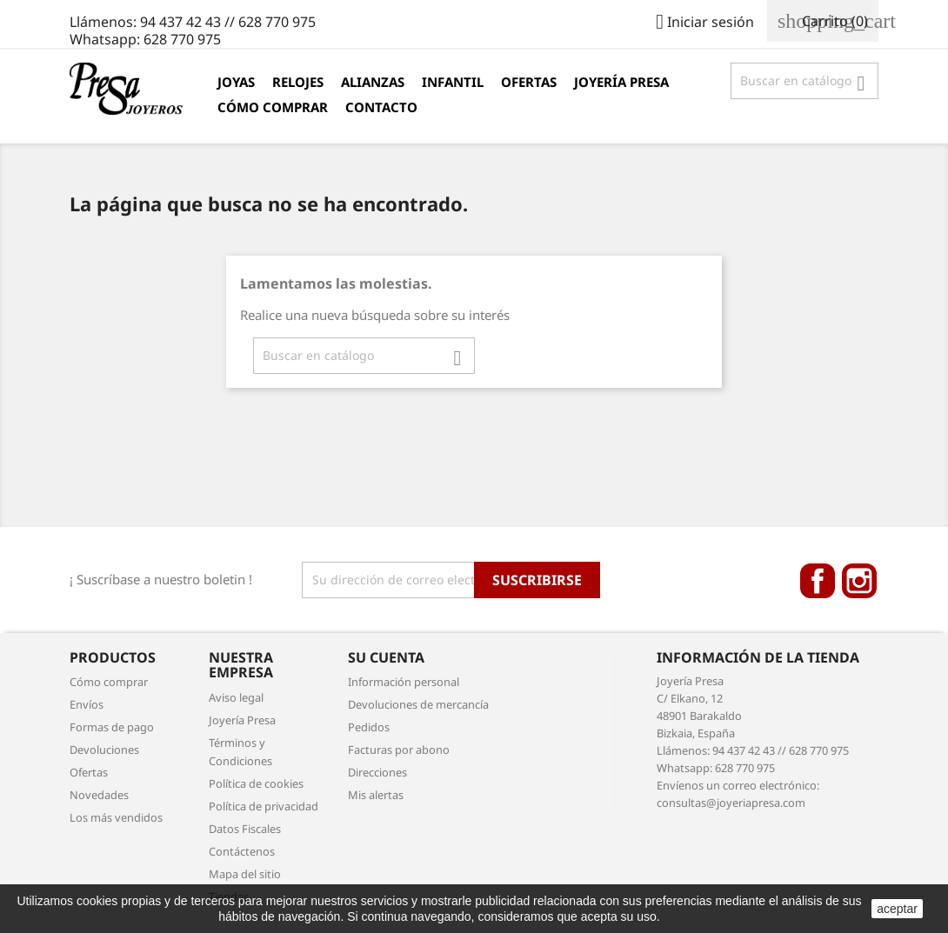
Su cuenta (386, 657)
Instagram (859, 580)
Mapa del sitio (245, 874)
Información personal (403, 682)
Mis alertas (376, 795)
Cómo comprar (272, 107)
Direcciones (377, 772)
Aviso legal (236, 697)
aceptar (897, 909)
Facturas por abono (399, 749)
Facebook (817, 580)
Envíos (86, 704)
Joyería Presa (621, 81)
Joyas (236, 81)
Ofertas (529, 81)
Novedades (99, 795)
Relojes (298, 81)
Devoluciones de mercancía (418, 704)
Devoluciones (104, 749)
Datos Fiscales (245, 828)
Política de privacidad (263, 806)
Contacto (381, 107)
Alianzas (372, 81)
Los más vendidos (116, 817)
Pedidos (369, 727)
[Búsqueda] (804, 81)
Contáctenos (242, 851)
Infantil (453, 81)
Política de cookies (256, 783)
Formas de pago (112, 727)
